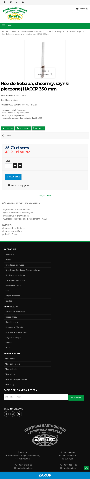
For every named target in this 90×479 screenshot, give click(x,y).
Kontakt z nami (11, 322)
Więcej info (45, 196)
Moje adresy (10, 374)
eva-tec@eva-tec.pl (25, 468)
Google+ (38, 128)
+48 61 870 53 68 (25, 465)
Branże (8, 260)
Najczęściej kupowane (15, 312)
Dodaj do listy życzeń (20, 185)
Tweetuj (7, 128)
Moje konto (10, 359)
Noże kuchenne (42, 32)
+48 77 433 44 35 (70, 465)
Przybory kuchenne (25, 32)
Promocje (9, 255)
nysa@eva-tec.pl (70, 468)
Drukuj (8, 136)
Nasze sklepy (11, 317)
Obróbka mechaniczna (15, 275)
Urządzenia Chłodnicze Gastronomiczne (22, 270)
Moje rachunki (11, 369)
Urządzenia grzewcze (14, 265)
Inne (14, 32)
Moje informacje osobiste (16, 379)
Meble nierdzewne (13, 285)
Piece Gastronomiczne (15, 280)
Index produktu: (7, 96)
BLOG (7, 348)
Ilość (7, 161)
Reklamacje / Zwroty (14, 327)
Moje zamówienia (12, 364)
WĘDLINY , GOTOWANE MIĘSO (70, 32)
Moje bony (9, 384)
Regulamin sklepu (13, 337)
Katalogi (9, 301)
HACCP (53, 32)
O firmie (8, 343)
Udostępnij (23, 128)
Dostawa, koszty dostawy (16, 332)
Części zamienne (12, 296)
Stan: (3, 100)
